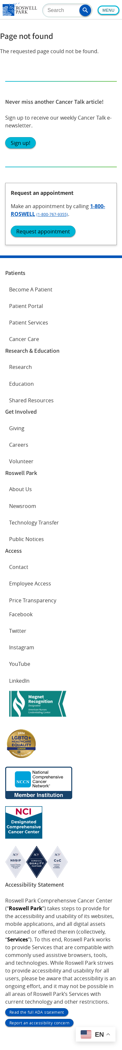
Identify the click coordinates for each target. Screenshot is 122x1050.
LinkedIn (19, 680)
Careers (18, 444)
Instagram (21, 647)
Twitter (17, 630)
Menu (108, 10)
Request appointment (43, 231)
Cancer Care (24, 339)
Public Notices (26, 539)
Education (21, 383)
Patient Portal (26, 306)
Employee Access (30, 583)
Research (20, 367)
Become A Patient (30, 289)
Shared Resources (31, 400)
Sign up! (20, 143)
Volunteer (21, 461)
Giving (16, 428)
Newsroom (22, 506)
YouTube (19, 663)
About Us (20, 489)
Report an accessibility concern (39, 1022)
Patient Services (28, 322)
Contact (18, 567)
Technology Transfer (34, 522)
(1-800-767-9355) (52, 214)
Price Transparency (32, 600)
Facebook (21, 614)
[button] (85, 10)
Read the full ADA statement (36, 1012)
